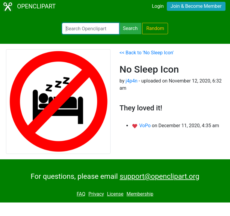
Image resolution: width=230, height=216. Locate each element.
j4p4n (131, 81)
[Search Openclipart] (90, 28)
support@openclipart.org (159, 176)
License (115, 194)
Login (158, 6)
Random (155, 28)
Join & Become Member (196, 6)
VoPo (145, 125)
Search (130, 28)
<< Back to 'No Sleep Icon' (146, 53)
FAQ (81, 194)
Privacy (96, 194)
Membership (140, 194)
